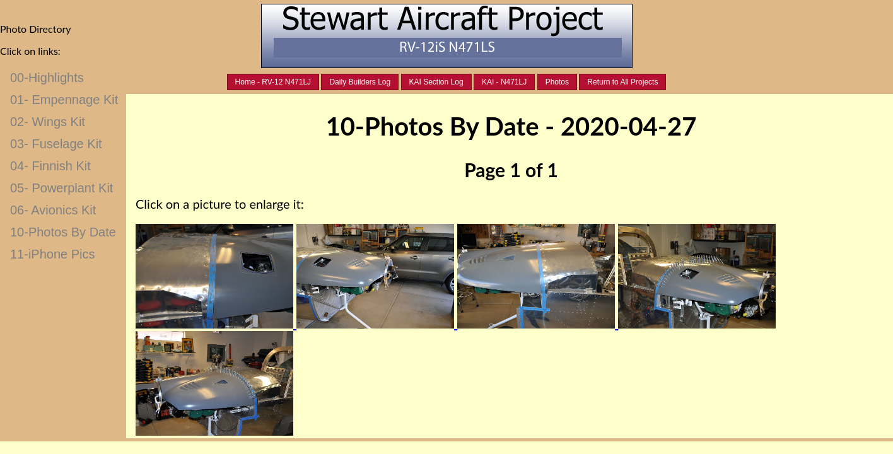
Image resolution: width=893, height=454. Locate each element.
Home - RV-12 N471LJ (273, 82)
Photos (557, 82)
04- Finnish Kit (50, 166)
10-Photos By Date (63, 232)
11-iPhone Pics (52, 254)
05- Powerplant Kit (61, 188)
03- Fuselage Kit (56, 144)
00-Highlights (47, 77)
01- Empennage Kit (64, 100)
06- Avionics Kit (53, 210)
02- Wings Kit (47, 122)
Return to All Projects (622, 82)
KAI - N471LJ (504, 82)
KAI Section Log (436, 82)
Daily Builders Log (359, 82)
